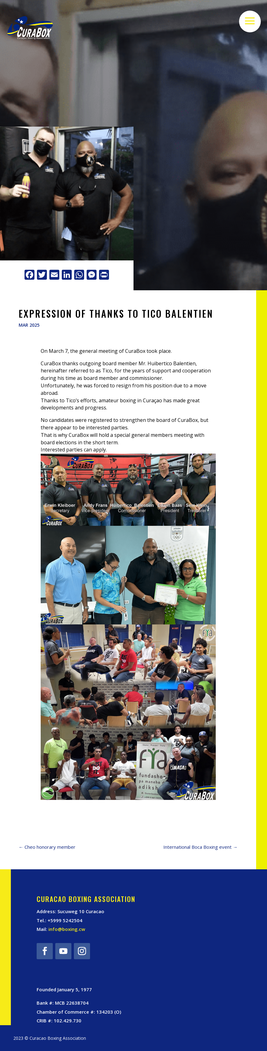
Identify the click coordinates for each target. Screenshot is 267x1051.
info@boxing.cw (66, 929)
